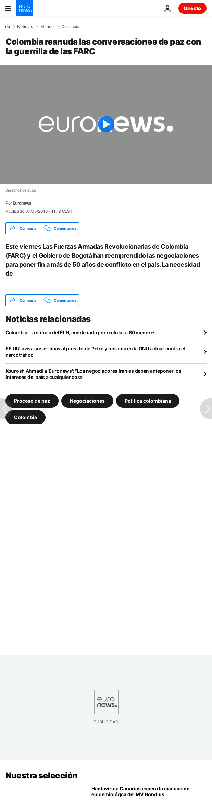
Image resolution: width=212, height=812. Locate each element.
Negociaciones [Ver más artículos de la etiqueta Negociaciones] (87, 401)
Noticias (25, 27)
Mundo (47, 27)
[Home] (7, 26)
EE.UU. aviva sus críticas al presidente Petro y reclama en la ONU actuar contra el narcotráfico (95, 352)
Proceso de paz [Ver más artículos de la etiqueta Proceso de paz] (32, 401)
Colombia (70, 27)
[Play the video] (106, 124)
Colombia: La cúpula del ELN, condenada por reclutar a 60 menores (80, 332)
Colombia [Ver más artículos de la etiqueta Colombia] (25, 417)
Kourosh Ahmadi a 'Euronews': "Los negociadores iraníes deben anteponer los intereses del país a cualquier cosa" (93, 374)
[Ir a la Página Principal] (24, 8)
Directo (192, 8)
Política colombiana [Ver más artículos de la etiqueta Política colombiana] (148, 401)
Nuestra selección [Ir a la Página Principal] (41, 775)
